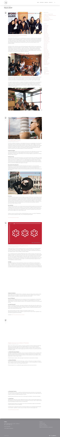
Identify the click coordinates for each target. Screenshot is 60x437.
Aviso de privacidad (42, 424)
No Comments (16, 37)
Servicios (46, 2)
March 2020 (46, 34)
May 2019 (45, 47)
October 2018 (46, 57)
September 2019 (46, 42)
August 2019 (46, 43)
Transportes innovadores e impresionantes (48, 21)
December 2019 (46, 38)
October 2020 (46, 26)
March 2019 (46, 50)
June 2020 (45, 30)
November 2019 (46, 39)
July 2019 (45, 45)
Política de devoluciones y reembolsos (46, 427)
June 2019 (45, 46)
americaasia (10, 37)
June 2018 (45, 62)
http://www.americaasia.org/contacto (18, 315)
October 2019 (46, 41)
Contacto (50, 2)
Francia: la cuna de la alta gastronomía (18, 246)
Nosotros (42, 2)
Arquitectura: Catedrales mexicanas (50, 16)
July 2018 (45, 61)
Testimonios (46, 70)
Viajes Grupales (46, 74)
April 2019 (45, 49)
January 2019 (46, 53)
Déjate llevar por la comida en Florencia (18, 343)
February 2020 (46, 35)
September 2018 (46, 58)
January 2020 (46, 37)
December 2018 (46, 54)
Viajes (45, 73)
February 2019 (46, 51)
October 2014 (46, 65)
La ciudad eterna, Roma (14, 141)
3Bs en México (46, 17)
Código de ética (42, 423)
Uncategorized (13, 37)
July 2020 (45, 29)
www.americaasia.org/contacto (13, 218)
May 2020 (45, 31)
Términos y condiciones (43, 425)
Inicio (38, 2)
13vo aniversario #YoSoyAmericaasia (17, 36)
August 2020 (46, 27)
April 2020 (45, 33)
